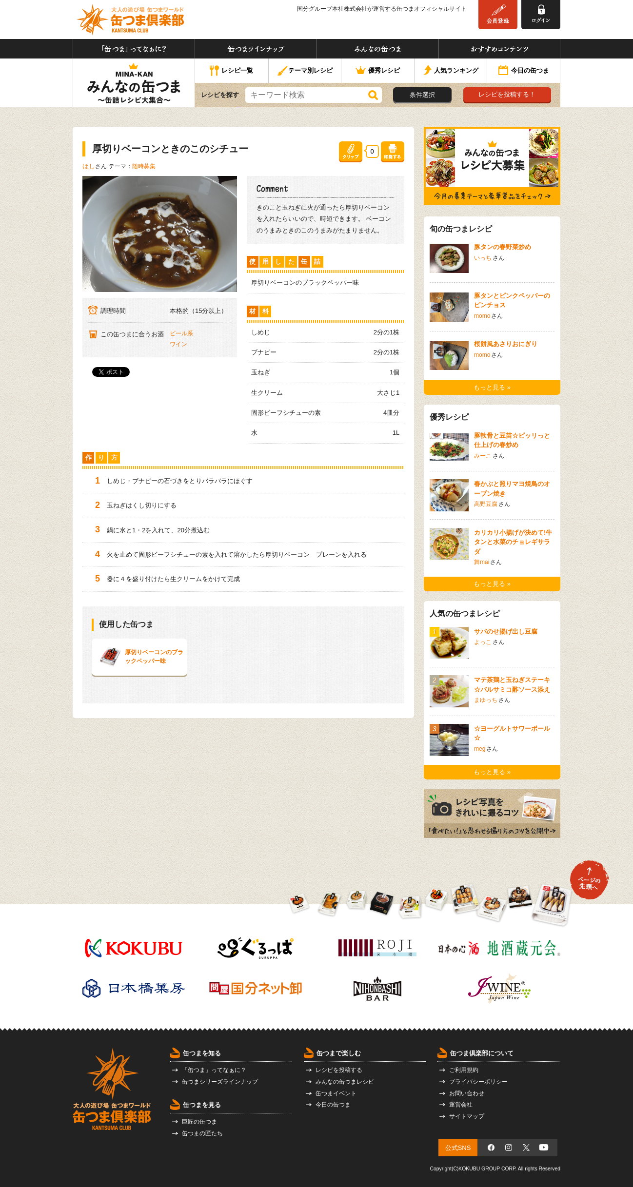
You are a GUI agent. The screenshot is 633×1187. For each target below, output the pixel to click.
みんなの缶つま (377, 48)
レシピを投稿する (339, 1070)
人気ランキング (450, 71)
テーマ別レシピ (305, 71)
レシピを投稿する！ (506, 94)
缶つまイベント (336, 1093)
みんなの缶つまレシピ (345, 1081)
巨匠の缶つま (199, 1121)
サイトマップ (466, 1116)
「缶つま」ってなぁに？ (134, 48)
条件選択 (422, 94)
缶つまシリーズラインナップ (220, 1081)
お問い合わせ (466, 1093)
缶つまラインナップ (255, 48)
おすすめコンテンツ (499, 48)
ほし (88, 166)
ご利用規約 (463, 1070)
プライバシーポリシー (478, 1081)
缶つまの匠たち (202, 1133)
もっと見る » (492, 387)
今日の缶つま (523, 71)
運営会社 (461, 1104)
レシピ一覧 (231, 71)
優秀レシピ (378, 71)
